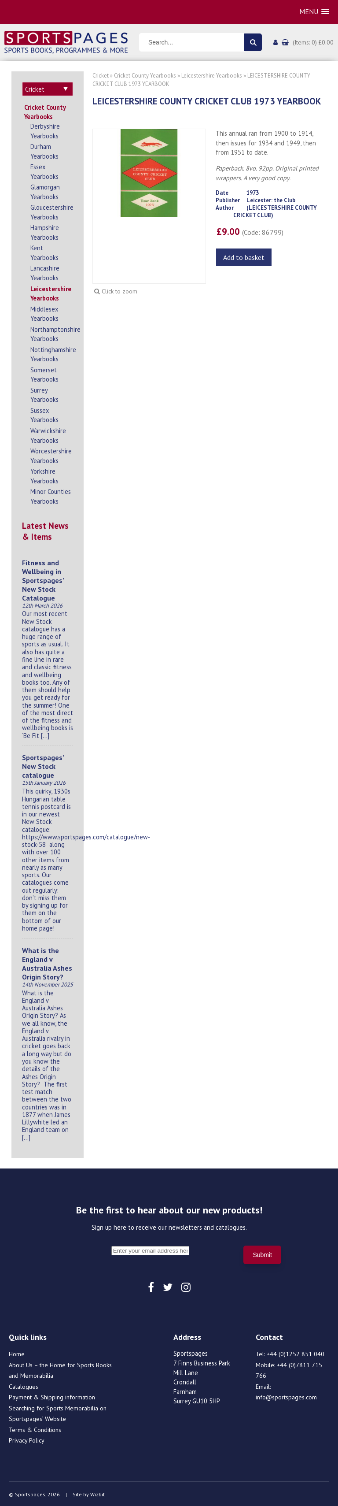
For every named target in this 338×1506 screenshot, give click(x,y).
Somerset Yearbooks (44, 373)
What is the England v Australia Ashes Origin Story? (47, 962)
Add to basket (244, 257)
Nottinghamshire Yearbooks (51, 353)
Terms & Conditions (35, 1428)
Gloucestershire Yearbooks (51, 211)
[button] (314, 11)
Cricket (100, 75)
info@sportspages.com (286, 1396)
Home (17, 1353)
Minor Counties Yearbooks (50, 495)
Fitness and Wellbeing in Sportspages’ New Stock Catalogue (43, 579)
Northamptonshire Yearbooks (51, 333)
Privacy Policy (26, 1439)
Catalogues (23, 1385)
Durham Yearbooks (44, 150)
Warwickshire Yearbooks (48, 434)
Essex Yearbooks (44, 170)
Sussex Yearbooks (44, 414)
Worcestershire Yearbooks (51, 454)
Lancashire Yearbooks (44, 272)
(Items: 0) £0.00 (313, 42)
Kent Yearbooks (44, 251)
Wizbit (97, 1493)
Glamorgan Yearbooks (45, 191)
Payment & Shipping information (52, 1396)
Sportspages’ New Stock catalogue (43, 765)
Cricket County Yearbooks (45, 111)
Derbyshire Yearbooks (45, 130)
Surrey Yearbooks (44, 394)
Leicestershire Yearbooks (50, 292)
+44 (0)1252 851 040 (295, 1353)
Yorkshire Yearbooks (44, 475)
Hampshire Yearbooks (44, 231)
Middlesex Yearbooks (44, 313)
